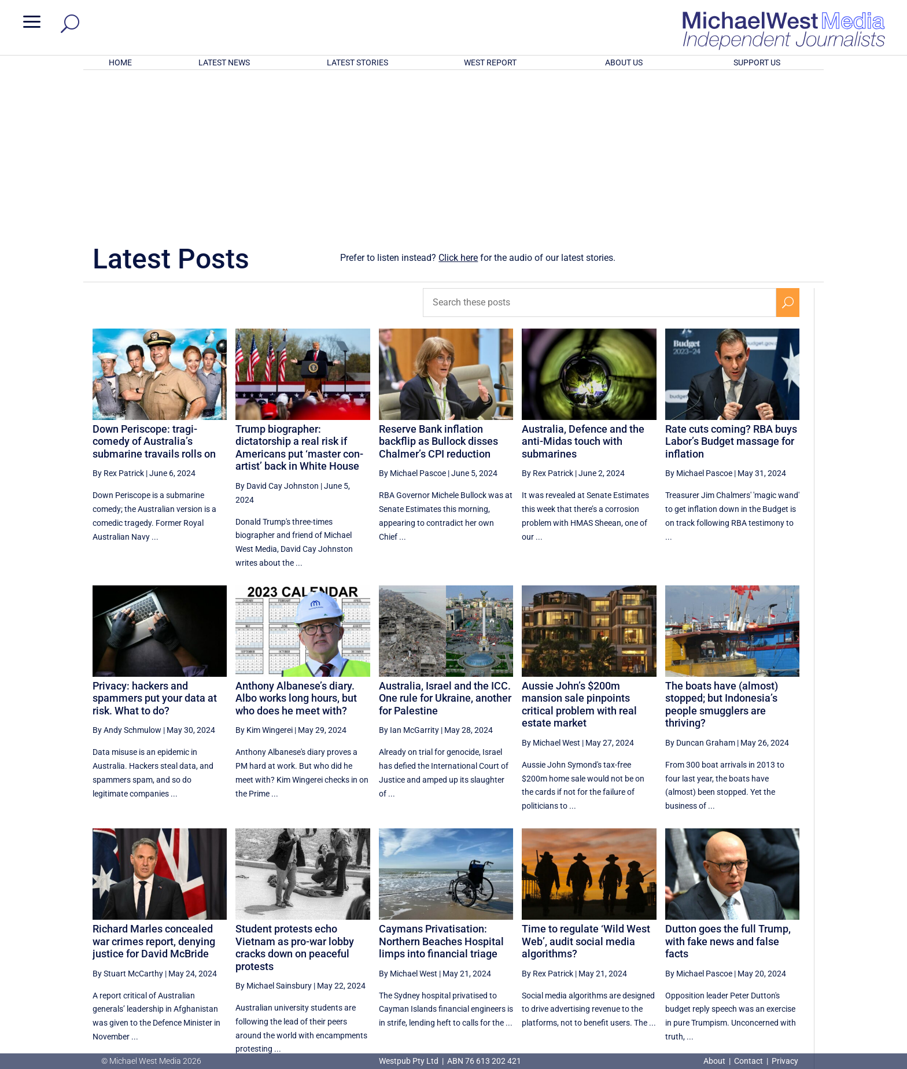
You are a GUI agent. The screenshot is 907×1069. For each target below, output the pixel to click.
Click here (458, 106)
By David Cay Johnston (277, 334)
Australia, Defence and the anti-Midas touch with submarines (583, 289)
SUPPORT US (756, 62)
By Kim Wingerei (264, 578)
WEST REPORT (490, 62)
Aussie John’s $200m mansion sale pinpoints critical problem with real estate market (579, 553)
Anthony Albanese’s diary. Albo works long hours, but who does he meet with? (296, 546)
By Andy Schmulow (127, 578)
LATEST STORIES (357, 62)
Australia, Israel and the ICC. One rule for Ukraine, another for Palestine (445, 546)
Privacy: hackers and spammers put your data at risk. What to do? (155, 546)
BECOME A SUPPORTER (846, 987)
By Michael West (551, 591)
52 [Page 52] (644, 943)
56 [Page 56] (761, 943)
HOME (120, 62)
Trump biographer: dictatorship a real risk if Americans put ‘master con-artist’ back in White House (299, 296)
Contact (748, 1061)
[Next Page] (788, 942)
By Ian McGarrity (409, 578)
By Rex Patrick (118, 321)
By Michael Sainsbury (273, 834)
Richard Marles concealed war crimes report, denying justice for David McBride (154, 789)
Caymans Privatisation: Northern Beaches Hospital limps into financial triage (441, 789)
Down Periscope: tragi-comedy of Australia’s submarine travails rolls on (154, 289)
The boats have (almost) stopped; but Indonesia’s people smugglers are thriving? (721, 553)
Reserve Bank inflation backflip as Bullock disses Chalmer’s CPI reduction (438, 289)
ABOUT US (624, 62)
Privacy (785, 1061)
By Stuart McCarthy (128, 822)
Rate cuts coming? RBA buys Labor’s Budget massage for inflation (731, 289)
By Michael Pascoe (412, 321)
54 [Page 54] (702, 943)
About (715, 1061)
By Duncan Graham (700, 591)
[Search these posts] (599, 151)
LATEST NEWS (224, 62)
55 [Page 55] (731, 943)
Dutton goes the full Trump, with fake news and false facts (728, 789)
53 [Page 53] (673, 943)
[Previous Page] (617, 942)
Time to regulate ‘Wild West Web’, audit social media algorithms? (586, 789)
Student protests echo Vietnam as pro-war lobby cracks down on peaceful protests (294, 796)
